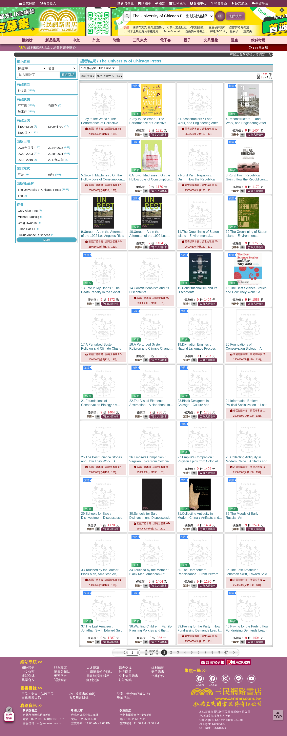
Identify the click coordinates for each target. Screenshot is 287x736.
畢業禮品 (123, 697)
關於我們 (28, 668)
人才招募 (92, 668)
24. (248, 405)
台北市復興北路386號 (36, 714)
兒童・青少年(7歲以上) (133, 694)
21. (103, 405)
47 (226, 652)
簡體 (116, 40)
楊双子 (234, 31)
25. (101, 461)
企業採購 (27, 3)
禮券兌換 (125, 668)
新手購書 (157, 672)
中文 (76, 40)
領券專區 (218, 3)
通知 (160, 3)
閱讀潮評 (60, 680)
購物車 (144, 3)
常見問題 (125, 672)
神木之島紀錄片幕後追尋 (143, 31)
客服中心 (198, 3)
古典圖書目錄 (78, 697)
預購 (134, 85)
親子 (187, 40)
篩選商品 (67, 74)
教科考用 (258, 40)
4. (247, 123)
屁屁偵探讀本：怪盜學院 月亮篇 (229, 27)
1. (101, 123)
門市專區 (60, 668)
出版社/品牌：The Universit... (99, 68)
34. (149, 574)
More (46, 239)
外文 (96, 40)
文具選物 (211, 40)
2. (149, 123)
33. (101, 574)
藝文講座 (239, 3)
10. (149, 235)
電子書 (165, 40)
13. (102, 292)
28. (248, 461)
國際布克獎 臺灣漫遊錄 (147, 27)
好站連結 (125, 680)
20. (247, 348)
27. (199, 461)
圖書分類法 (62, 672)
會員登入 (47, 3)
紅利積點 (157, 668)
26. (151, 461)
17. (103, 348)
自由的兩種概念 (195, 31)
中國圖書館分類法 (99, 672)
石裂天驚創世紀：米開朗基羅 (185, 27)
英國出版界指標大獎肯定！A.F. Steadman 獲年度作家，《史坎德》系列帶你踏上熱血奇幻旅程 (260, 54)
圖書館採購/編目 (98, 676)
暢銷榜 (27, 40)
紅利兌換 (177, 3)
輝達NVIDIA (218, 31)
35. (200, 574)
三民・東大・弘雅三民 (37, 694)
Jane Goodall (172, 31)
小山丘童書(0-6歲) (82, 694)
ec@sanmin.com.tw (49, 723)
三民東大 (140, 40)
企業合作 (157, 676)
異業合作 (28, 680)
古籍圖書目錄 (31, 697)
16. (246, 292)
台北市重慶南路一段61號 (135, 714)
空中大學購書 (128, 676)
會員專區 (125, 3)
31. (200, 517)
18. (151, 348)
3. (199, 123)
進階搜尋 (235, 16)
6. (151, 179)
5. (103, 179)
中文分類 (28, 672)
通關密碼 (28, 676)
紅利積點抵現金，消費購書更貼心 (47, 47)
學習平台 (260, 3)
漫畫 (234, 40)
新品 (52, 40)
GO (220, 16)
